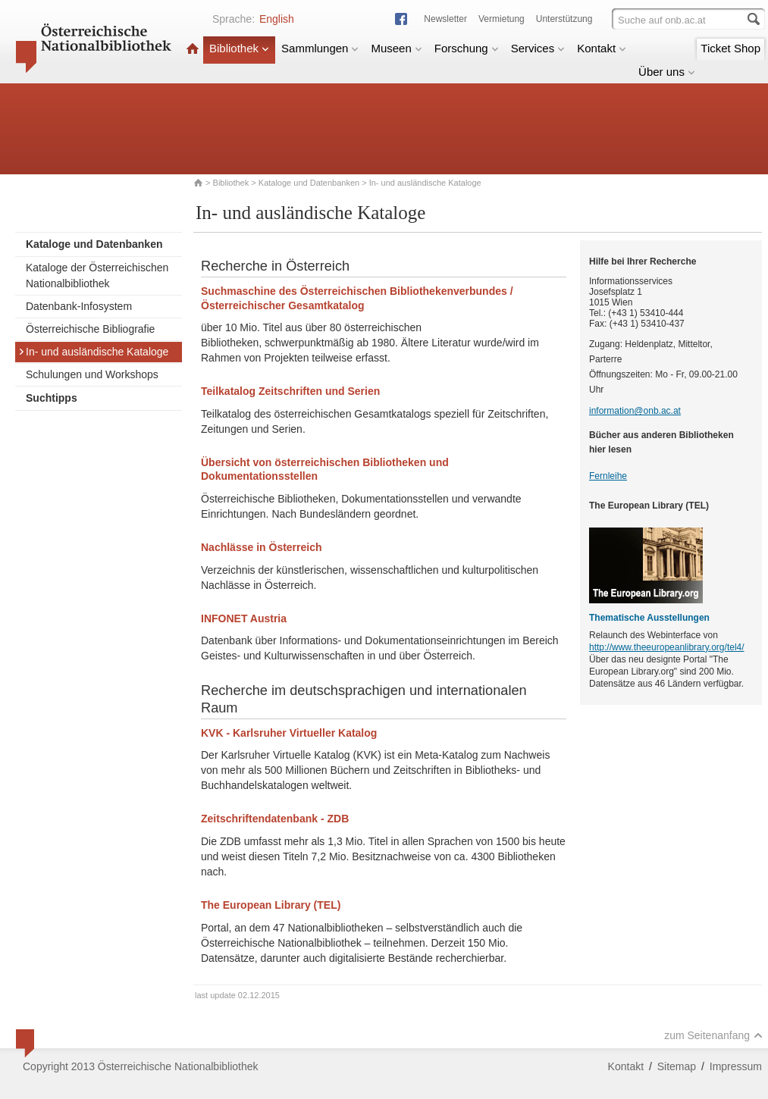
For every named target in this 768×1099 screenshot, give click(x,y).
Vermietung (501, 19)
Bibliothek (239, 48)
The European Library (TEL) (270, 905)
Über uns (666, 71)
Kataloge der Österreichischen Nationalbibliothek (97, 275)
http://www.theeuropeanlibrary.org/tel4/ (666, 647)
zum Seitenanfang (713, 1035)
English (276, 19)
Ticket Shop (730, 48)
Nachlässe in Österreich (261, 547)
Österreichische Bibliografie (90, 329)
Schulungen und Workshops (92, 374)
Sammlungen (320, 48)
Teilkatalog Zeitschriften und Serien (290, 391)
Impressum (736, 1066)
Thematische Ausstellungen (649, 617)
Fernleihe (608, 476)
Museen (396, 48)
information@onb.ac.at (635, 410)
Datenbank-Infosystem (79, 306)
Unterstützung (564, 19)
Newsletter (445, 19)
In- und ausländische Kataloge (93, 352)
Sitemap (676, 1066)
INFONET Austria (244, 618)
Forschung (466, 48)
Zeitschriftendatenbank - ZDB (275, 819)
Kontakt (601, 48)
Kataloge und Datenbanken (309, 182)
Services (538, 48)
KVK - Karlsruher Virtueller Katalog (289, 733)
